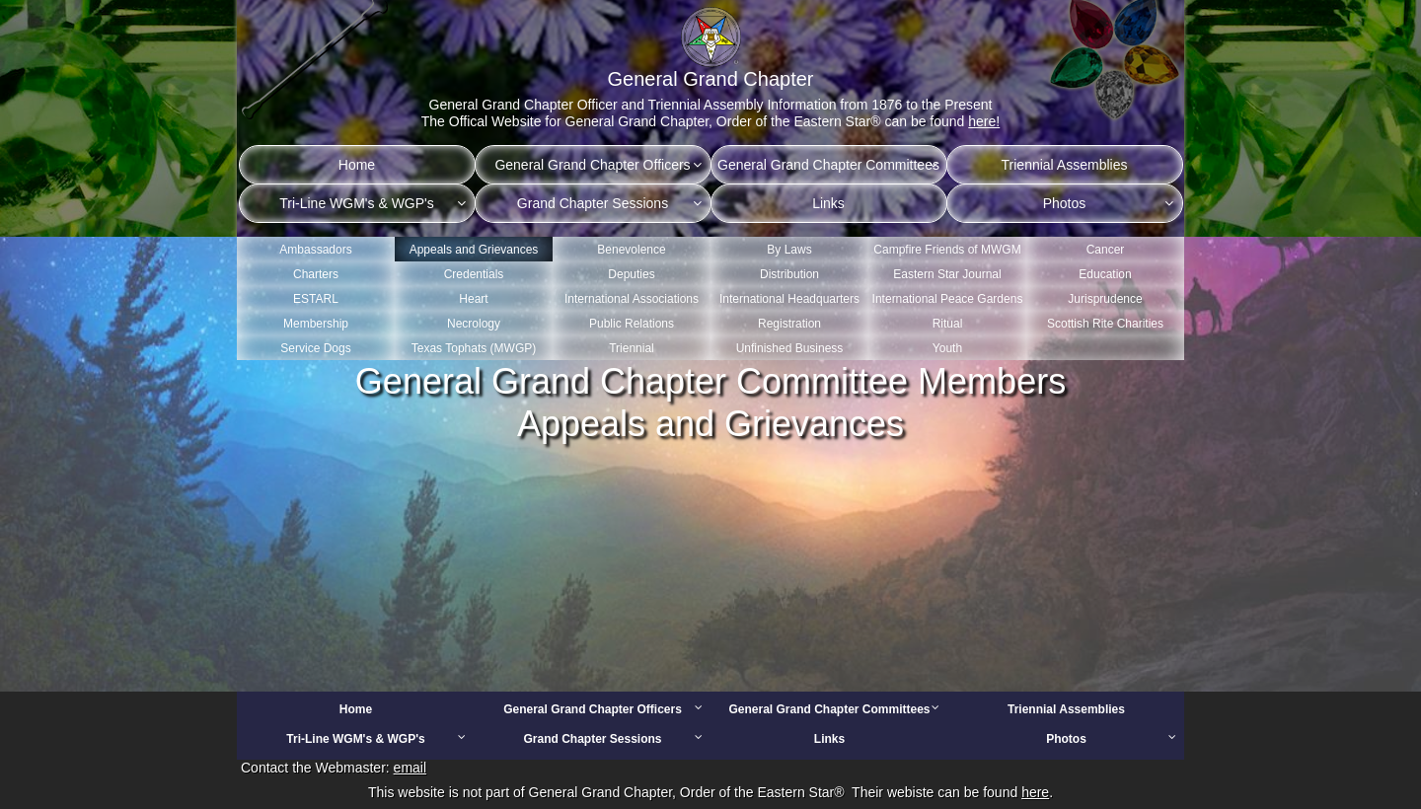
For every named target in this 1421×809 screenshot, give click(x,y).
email (410, 767)
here (1035, 792)
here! (984, 121)
